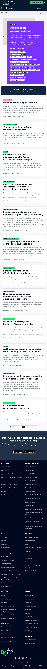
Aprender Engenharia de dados (11, 477)
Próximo (34, 427)
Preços (3, 540)
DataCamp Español (31, 624)
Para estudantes (6, 599)
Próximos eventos (30, 540)
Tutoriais (27, 551)
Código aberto (29, 558)
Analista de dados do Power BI (11, 574)
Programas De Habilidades (10, 488)
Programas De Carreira (9, 484)
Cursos (3, 491)
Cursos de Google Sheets (33, 498)
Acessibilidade (40, 666)
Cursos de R (29, 470)
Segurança (4, 544)
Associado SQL (6, 571)
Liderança (28, 613)
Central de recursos (31, 537)
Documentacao (6, 547)
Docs (26, 555)
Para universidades (7, 606)
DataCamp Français (31, 631)
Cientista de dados (7, 560)
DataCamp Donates (7, 618)
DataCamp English (31, 620)
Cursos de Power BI (31, 477)
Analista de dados (7, 564)
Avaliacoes (4, 481)
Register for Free (36, 2)
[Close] (44, 3)
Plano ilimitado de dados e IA (10, 634)
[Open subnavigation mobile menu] (5, 13)
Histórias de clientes (8, 637)
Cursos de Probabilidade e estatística (33, 527)
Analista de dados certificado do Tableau (11, 578)
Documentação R (30, 562)
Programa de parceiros (8, 641)
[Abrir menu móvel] (45, 8)
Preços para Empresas (8, 627)
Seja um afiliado (30, 643)
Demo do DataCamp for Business (33, 566)
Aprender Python (6, 467)
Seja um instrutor (30, 606)
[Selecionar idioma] (39, 8)
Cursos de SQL (29, 474)
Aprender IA (5, 470)
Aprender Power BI (7, 474)
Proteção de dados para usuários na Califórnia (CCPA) (18, 666)
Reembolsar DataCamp (9, 615)
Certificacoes (5, 556)
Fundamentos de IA (7, 586)
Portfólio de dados (31, 570)
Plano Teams (5, 630)
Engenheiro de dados (8, 567)
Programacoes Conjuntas (33, 547)
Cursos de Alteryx (30, 484)
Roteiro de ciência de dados (10, 495)
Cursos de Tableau (31, 481)
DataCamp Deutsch (31, 627)
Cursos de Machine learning (34, 518)
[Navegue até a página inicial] (7, 8)
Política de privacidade (17, 663)
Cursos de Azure (30, 488)
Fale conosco (29, 616)
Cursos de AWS (30, 491)
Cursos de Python (30, 467)
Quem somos (29, 595)
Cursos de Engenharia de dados (33, 522)
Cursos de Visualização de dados (33, 513)
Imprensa (28, 609)
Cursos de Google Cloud (33, 495)
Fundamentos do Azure (8, 583)
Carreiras (28, 602)
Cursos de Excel (30, 502)
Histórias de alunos (31, 599)
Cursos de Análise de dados (34, 509)
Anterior (12, 427)
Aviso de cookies (30, 663)
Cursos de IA (29, 505)
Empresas (4, 602)
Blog (26, 544)
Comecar (4, 537)
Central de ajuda (30, 640)
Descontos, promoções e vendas (9, 610)
